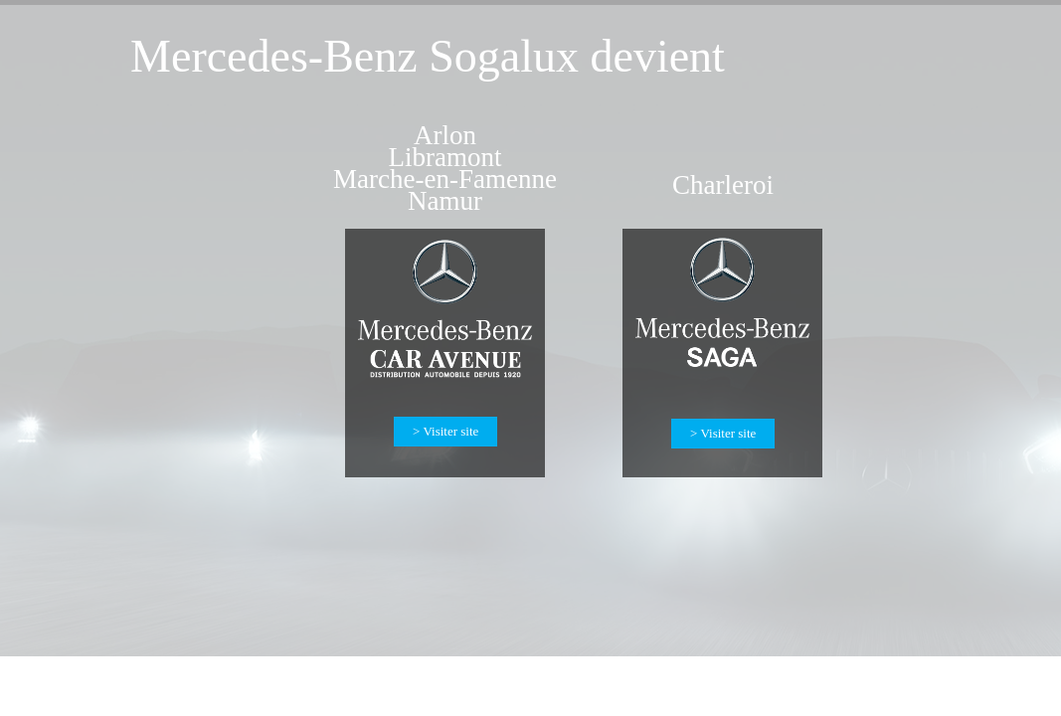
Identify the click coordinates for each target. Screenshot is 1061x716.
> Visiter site (723, 433)
